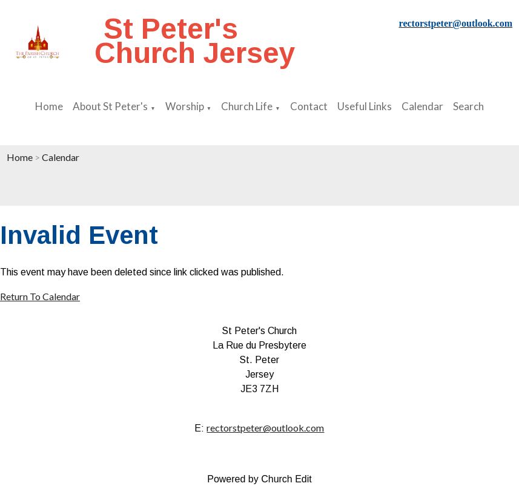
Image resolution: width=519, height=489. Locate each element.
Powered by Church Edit (259, 479)
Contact (309, 106)
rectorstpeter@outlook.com (265, 427)
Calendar (422, 106)
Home (49, 106)
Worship (184, 106)
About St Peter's (110, 106)
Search (468, 106)
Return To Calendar (40, 296)
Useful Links (364, 106)
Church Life (247, 106)
